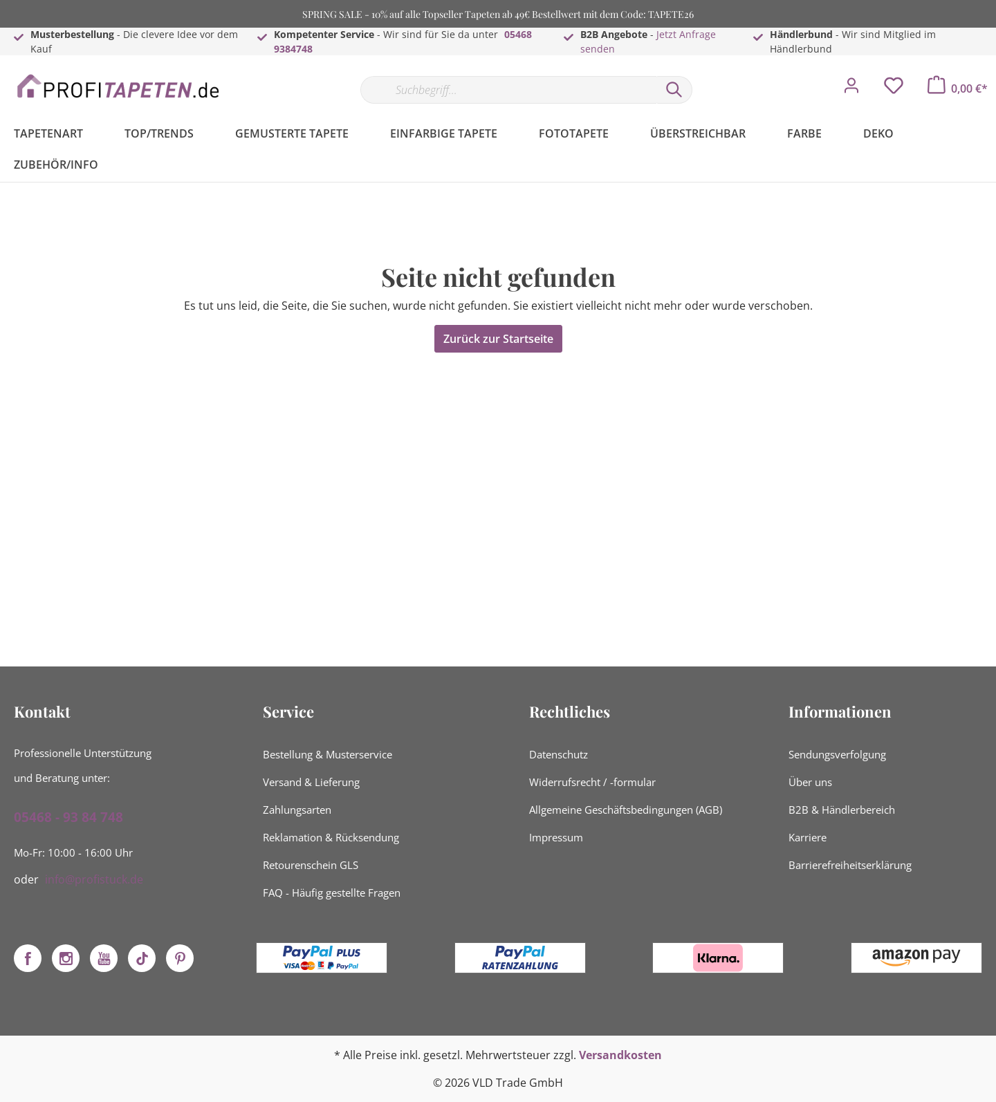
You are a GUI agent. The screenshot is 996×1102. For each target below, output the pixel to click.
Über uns (810, 782)
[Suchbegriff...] (508, 90)
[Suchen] (674, 90)
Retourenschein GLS (310, 865)
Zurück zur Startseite (498, 338)
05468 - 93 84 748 (68, 817)
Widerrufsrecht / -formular (592, 782)
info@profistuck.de (94, 879)
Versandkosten (620, 1055)
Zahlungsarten (297, 809)
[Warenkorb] (957, 88)
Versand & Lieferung (311, 782)
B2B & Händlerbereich (841, 809)
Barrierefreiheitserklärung (850, 865)
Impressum (556, 837)
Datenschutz (558, 754)
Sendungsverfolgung (837, 754)
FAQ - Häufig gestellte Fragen (331, 892)
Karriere (807, 837)
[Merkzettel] (893, 89)
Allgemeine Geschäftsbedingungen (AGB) (625, 809)
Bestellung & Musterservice (327, 754)
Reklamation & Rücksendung (331, 837)
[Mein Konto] (851, 89)
